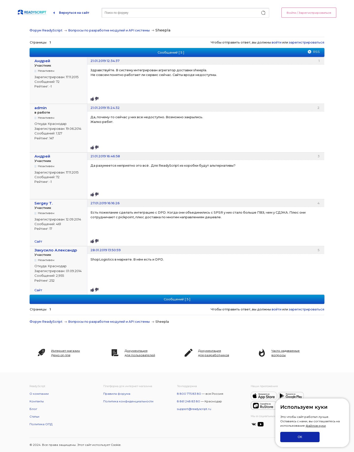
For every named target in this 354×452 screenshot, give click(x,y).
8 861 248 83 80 (188, 401)
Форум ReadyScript (46, 30)
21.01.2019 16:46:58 (105, 156)
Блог (33, 409)
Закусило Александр (55, 250)
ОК (300, 437)
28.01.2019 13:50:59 (105, 250)
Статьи (34, 416)
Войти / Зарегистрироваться (309, 13)
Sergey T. (43, 203)
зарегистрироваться (306, 42)
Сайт (38, 241)
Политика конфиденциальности (128, 401)
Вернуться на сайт (74, 13)
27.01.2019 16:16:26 (105, 203)
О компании (39, 393)
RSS (316, 52)
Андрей (42, 60)
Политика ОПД (41, 424)
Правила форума (116, 393)
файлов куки (316, 425)
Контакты (37, 401)
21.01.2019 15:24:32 (105, 108)
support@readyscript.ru (194, 409)
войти (276, 42)
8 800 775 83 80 (189, 393)
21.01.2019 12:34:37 (104, 61)
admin (40, 107)
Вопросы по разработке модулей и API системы (109, 30)
